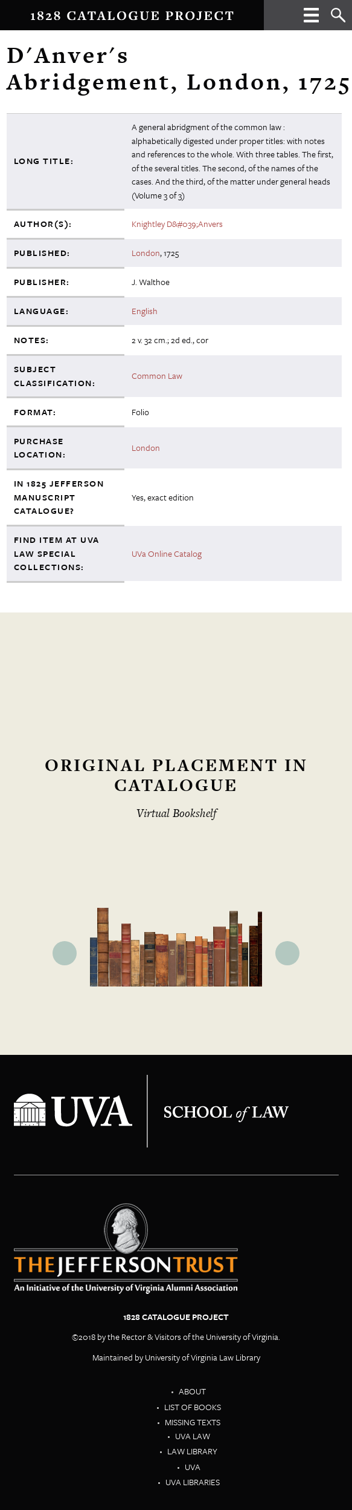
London (146, 252)
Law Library (192, 1451)
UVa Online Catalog (167, 553)
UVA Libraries (192, 1482)
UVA (192, 1466)
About (192, 1391)
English (145, 310)
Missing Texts (192, 1422)
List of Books (192, 1406)
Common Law (157, 375)
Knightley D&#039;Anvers (177, 223)
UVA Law (192, 1436)
